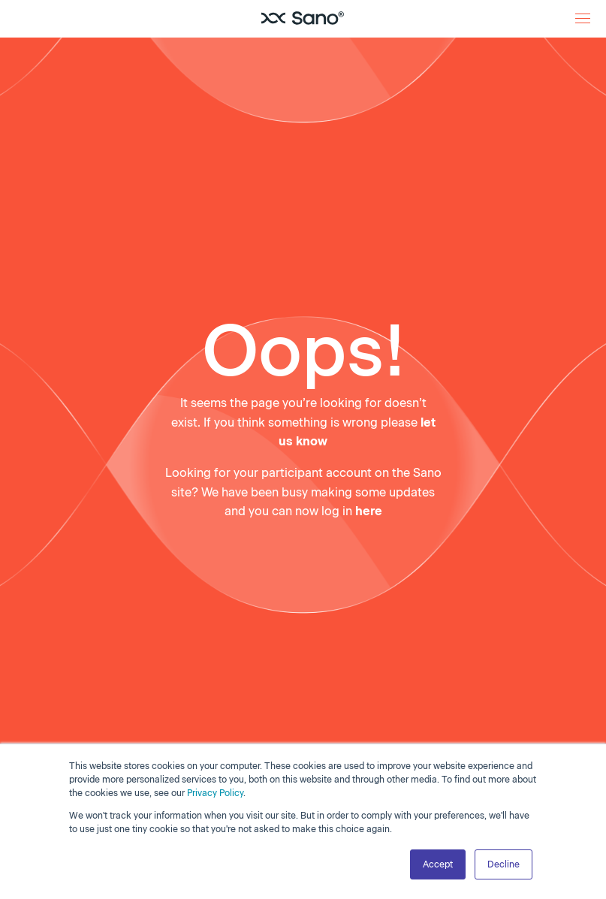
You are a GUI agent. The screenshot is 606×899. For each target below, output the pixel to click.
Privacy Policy (215, 793)
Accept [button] (438, 864)
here (368, 511)
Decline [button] (503, 864)
